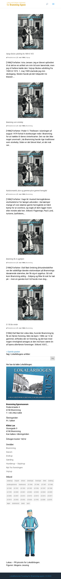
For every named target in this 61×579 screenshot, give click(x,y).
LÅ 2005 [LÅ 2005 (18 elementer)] (50, 492)
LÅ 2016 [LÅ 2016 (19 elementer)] (43, 496)
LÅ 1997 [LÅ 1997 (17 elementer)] (43, 488)
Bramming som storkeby (14, 122)
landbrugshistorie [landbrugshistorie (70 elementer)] (12, 484)
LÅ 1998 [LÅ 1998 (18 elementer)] (50, 488)
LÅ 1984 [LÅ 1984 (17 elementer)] (30, 484)
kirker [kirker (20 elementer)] (44, 480)
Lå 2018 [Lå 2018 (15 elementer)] (49, 499)
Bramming (29, 126)
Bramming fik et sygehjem (15, 259)
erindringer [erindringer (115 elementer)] (30, 480)
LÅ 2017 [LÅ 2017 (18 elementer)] (50, 496)
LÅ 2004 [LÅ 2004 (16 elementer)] (43, 492)
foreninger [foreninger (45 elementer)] (38, 480)
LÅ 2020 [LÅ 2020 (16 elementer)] (16, 499)
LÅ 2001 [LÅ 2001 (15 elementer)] (23, 492)
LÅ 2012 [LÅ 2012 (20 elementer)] (23, 496)
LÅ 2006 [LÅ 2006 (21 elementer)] (9, 496)
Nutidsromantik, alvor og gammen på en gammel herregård (26, 191)
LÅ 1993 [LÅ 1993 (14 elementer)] (23, 488)
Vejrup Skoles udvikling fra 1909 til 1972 (20, 54)
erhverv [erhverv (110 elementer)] (23, 480)
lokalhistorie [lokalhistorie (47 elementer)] (22, 484)
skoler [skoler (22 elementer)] (23, 503)
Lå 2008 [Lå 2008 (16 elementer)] (43, 499)
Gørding (9, 460)
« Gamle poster (13, 351)
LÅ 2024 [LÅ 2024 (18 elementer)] (29, 499)
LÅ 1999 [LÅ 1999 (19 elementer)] (9, 492)
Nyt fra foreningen (14, 467)
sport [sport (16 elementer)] (28, 503)
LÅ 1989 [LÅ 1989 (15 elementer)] (9, 488)
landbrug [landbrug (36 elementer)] (50, 480)
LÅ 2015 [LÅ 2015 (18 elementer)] (36, 496)
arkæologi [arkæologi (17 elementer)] (10, 480)
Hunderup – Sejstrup (15, 463)
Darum (9, 452)
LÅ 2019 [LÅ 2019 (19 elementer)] (9, 499)
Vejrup (28, 57)
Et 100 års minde (12, 324)
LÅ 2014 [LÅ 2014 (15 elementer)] (29, 496)
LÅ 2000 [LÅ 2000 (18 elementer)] (16, 492)
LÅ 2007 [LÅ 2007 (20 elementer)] (16, 496)
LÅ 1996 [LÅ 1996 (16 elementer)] (36, 488)
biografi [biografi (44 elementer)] (17, 480)
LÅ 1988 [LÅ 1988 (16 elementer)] (50, 484)
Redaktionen (12, 57)
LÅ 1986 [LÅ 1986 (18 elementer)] (37, 484)
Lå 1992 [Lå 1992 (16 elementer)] (36, 499)
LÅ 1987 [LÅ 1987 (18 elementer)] (43, 484)
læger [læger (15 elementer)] (8, 503)
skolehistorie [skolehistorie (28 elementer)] (15, 503)
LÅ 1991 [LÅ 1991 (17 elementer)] (16, 488)
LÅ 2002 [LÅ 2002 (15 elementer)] (29, 492)
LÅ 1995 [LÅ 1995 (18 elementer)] (29, 488)
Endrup (9, 456)
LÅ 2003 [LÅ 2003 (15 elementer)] (36, 492)
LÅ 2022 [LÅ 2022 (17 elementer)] (23, 499)
